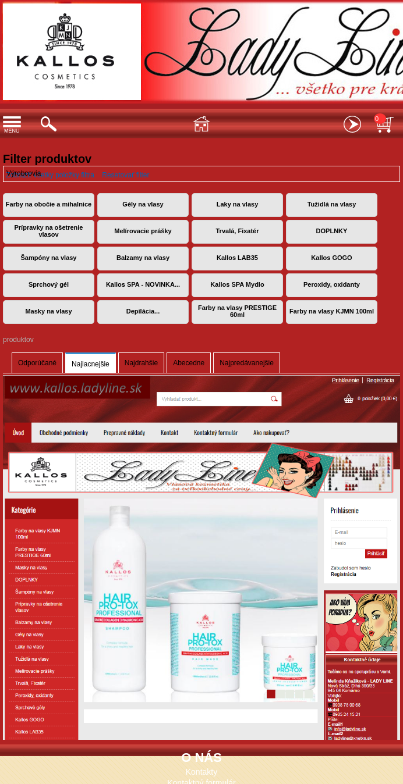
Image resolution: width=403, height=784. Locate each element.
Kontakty (201, 771)
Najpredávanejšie (247, 363)
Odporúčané (37, 363)
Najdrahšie (141, 363)
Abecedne (188, 363)
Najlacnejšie (90, 364)
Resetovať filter (125, 175)
